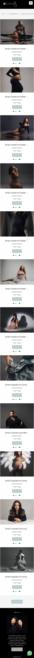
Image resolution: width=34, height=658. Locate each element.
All (3, 13)
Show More (17, 601)
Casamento (13, 13)
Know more (17, 649)
